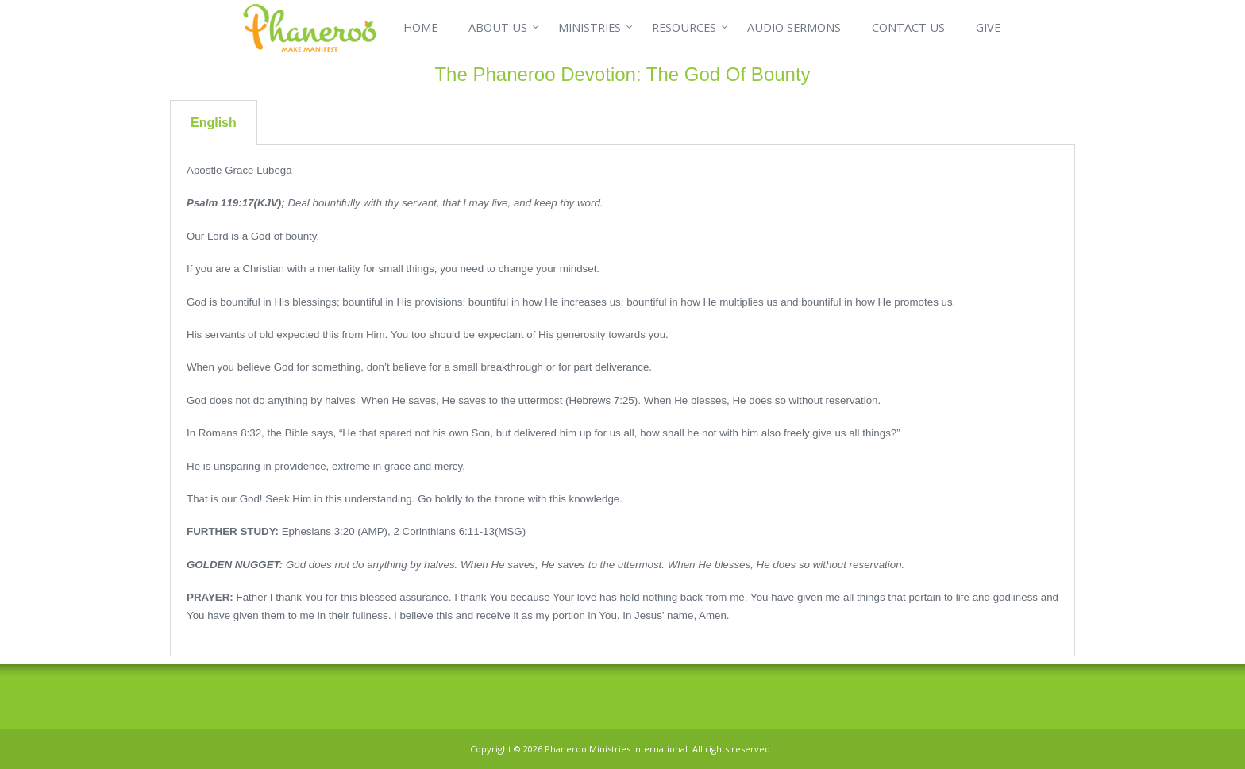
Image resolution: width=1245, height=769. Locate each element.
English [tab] (214, 122)
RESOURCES (684, 27)
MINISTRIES (589, 27)
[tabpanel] (622, 400)
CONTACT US (908, 27)
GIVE (988, 27)
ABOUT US (497, 27)
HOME (420, 27)
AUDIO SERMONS (794, 27)
